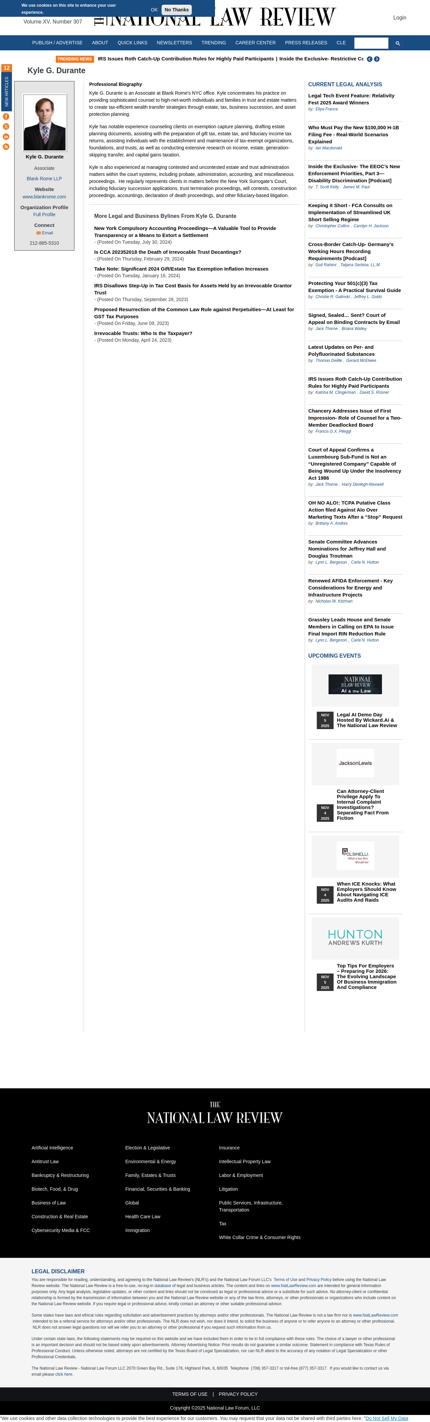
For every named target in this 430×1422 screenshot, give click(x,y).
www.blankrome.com (44, 196)
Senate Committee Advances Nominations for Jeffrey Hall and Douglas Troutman (347, 549)
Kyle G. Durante (45, 156)
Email (47, 232)
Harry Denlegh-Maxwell (363, 484)
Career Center (255, 42)
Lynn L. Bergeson (331, 562)
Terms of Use (286, 1279)
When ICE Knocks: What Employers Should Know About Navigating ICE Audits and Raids (366, 892)
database (163, 1285)
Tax (222, 1223)
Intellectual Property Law (244, 1161)
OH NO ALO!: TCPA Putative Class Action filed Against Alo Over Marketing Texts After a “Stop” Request (355, 510)
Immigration (137, 1230)
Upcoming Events (334, 656)
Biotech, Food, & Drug (55, 1189)
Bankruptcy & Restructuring (60, 1175)
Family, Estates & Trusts (150, 1175)
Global (132, 1202)
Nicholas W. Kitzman (333, 601)
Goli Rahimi (325, 265)
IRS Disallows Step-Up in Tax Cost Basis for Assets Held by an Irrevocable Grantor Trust (193, 289)
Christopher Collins (332, 226)
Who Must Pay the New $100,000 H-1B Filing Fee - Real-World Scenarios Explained (353, 134)
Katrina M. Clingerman (335, 392)
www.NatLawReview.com (293, 1285)
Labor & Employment (241, 1175)
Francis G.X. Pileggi (333, 431)
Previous (370, 59)
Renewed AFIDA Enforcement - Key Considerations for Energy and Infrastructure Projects (350, 588)
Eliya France (326, 109)
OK (154, 9)
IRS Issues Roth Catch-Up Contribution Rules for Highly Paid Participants (186, 58)
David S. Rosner (374, 392)
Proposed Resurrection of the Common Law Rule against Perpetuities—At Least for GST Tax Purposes (194, 312)
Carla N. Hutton (365, 562)
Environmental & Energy (150, 1161)
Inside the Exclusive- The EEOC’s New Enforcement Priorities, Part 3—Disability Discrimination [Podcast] (354, 173)
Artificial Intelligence (52, 1147)
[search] (371, 43)
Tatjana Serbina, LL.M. (360, 265)
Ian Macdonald (328, 148)
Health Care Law (142, 1216)
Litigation (228, 1189)
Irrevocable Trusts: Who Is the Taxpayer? (143, 333)
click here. (64, 1374)
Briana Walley (354, 328)
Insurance (229, 1147)
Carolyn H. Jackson (371, 226)
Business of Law (49, 1202)
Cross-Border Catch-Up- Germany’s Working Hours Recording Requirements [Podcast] (351, 251)
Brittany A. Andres (331, 523)
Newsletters (174, 42)
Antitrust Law (45, 1161)
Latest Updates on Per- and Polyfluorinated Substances (341, 350)
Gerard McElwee (361, 360)
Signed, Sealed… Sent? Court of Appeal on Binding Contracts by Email (354, 318)
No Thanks (177, 9)
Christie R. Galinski (332, 296)
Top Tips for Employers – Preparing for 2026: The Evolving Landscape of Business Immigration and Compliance (367, 976)
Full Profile (44, 214)
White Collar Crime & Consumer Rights (260, 1237)
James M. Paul (356, 187)
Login (399, 17)
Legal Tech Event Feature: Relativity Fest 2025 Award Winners (351, 99)
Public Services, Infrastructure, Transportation (251, 1206)
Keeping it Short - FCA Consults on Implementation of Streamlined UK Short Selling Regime (350, 212)
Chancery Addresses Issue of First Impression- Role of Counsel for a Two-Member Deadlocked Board (355, 418)
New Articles (6, 91)
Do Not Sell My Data (387, 1418)
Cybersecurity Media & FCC (61, 1230)
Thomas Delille (328, 360)
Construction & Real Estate (60, 1216)
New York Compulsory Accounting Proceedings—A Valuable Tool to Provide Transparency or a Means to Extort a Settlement (185, 231)
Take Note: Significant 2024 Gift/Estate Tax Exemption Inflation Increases (181, 269)
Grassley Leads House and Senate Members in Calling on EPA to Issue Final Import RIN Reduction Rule (351, 626)
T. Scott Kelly (327, 187)
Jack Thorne (326, 328)
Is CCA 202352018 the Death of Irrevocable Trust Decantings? (167, 252)
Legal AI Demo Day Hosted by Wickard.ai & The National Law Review (367, 720)
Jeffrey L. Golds (368, 296)
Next (378, 59)
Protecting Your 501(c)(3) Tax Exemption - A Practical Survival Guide (354, 286)
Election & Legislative (147, 1147)
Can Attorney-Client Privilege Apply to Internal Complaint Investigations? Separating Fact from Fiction (363, 805)
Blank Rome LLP (44, 178)
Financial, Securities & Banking (157, 1189)
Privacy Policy (319, 1279)
